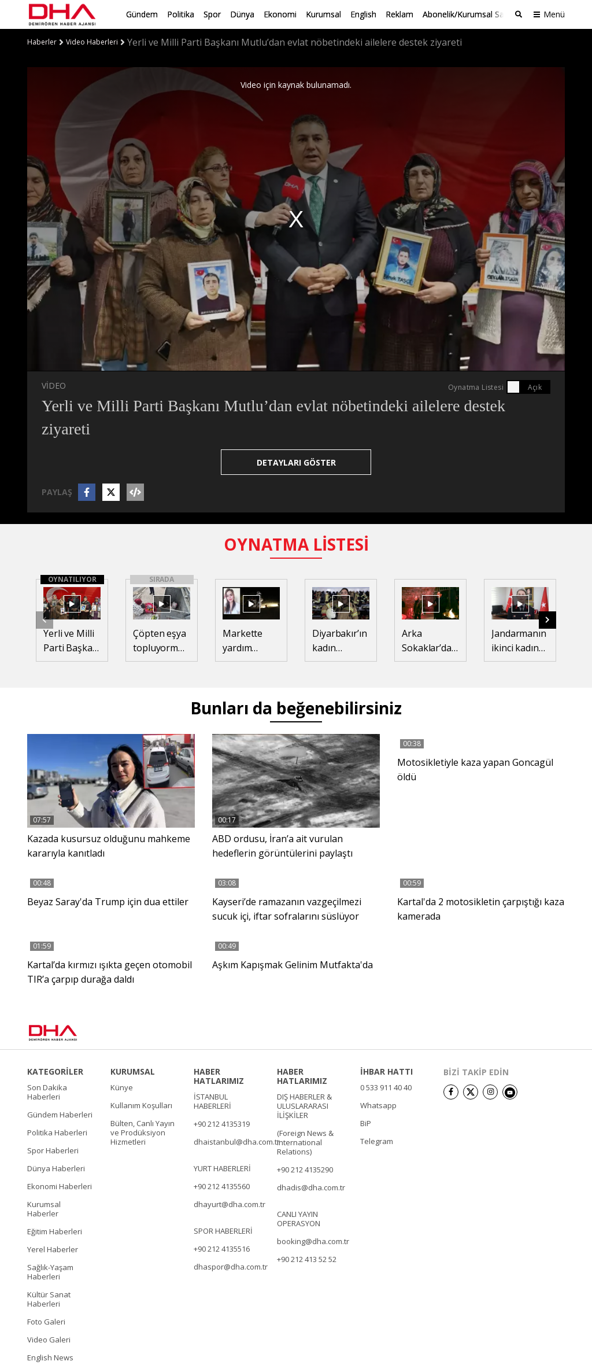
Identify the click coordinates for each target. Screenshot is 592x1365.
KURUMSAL (132, 1071)
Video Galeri (49, 1339)
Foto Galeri (46, 1321)
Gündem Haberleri (59, 1114)
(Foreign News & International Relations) (305, 1142)
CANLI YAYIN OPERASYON (298, 1218)
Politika (180, 14)
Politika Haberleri (57, 1132)
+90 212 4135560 (222, 1186)
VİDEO (54, 385)
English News (50, 1357)
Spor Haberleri (53, 1150)
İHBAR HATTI (386, 1071)
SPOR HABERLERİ (223, 1230)
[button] (547, 620)
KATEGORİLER (55, 1071)
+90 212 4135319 (222, 1123)
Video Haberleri (92, 42)
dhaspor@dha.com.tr (231, 1266)
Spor (212, 14)
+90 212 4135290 (305, 1169)
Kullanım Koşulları (141, 1105)
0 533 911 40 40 (386, 1087)
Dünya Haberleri (56, 1168)
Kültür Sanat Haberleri (49, 1299)
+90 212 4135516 (222, 1248)
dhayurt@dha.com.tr (229, 1204)
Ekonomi (280, 14)
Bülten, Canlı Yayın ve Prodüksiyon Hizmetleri (142, 1132)
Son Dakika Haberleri (47, 1092)
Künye (121, 1087)
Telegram (376, 1141)
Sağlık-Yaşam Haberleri (50, 1272)
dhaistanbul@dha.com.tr (237, 1141)
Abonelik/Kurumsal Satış (468, 14)
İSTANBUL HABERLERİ (212, 1101)
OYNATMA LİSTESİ (296, 544)
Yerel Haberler (52, 1249)
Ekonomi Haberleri (59, 1186)
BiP (365, 1123)
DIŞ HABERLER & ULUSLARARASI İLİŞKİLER (304, 1106)
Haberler (42, 42)
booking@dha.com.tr (313, 1241)
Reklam (399, 14)
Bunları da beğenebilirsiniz (296, 708)
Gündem (142, 14)
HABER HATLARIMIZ (219, 1076)
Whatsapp (378, 1105)
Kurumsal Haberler (44, 1209)
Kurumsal (323, 14)
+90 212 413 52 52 (306, 1259)
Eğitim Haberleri (54, 1231)
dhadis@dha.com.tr (311, 1187)
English (363, 14)
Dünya (242, 14)
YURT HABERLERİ (222, 1168)
